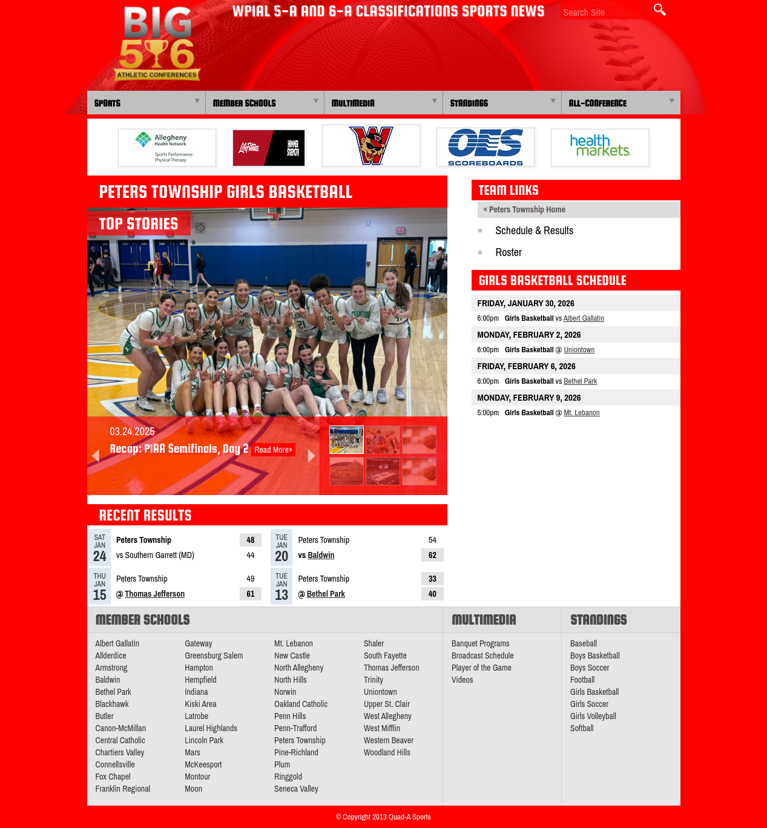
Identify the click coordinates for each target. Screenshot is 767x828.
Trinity (373, 679)
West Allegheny (388, 716)
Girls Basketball (594, 691)
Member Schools (244, 103)
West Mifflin (382, 728)
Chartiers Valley (120, 752)
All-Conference (598, 103)
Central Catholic (120, 740)
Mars (192, 752)
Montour (197, 776)
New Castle (292, 655)
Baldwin (321, 555)
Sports (107, 103)
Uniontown (579, 349)
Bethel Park (326, 593)
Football (582, 679)
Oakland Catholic (301, 703)
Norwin (285, 691)
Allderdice (111, 655)
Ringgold (288, 776)
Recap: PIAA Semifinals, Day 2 (179, 448)
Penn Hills (290, 716)
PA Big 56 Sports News (156, 44)
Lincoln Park (204, 740)
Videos (462, 679)
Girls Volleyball (593, 716)
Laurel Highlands (211, 728)
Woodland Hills (387, 752)
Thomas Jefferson (155, 593)
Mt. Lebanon (581, 412)
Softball (581, 728)
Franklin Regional (123, 788)
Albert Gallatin (584, 318)
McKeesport (203, 764)
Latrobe (196, 716)
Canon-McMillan (121, 728)
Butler (105, 716)
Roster (509, 252)
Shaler (374, 643)
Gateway (198, 643)
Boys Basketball (595, 655)
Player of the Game (482, 667)
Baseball (583, 643)
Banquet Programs (481, 643)
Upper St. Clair (387, 703)
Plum (282, 764)
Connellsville (115, 764)
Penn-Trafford (295, 728)
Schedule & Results (535, 230)
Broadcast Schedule (483, 655)
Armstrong (112, 667)
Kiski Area (200, 703)
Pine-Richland (296, 752)
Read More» (273, 449)
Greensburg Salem (214, 655)
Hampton (199, 667)
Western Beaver (388, 740)
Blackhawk (112, 703)
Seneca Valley (296, 788)
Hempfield (200, 679)
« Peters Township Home (525, 209)
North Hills (290, 679)
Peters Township (300, 740)
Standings (469, 103)
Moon (193, 788)
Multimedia (353, 103)
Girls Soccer (589, 703)
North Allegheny (298, 667)
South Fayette (385, 655)
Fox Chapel (113, 776)
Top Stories (139, 223)
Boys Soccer (589, 667)
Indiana (196, 691)
